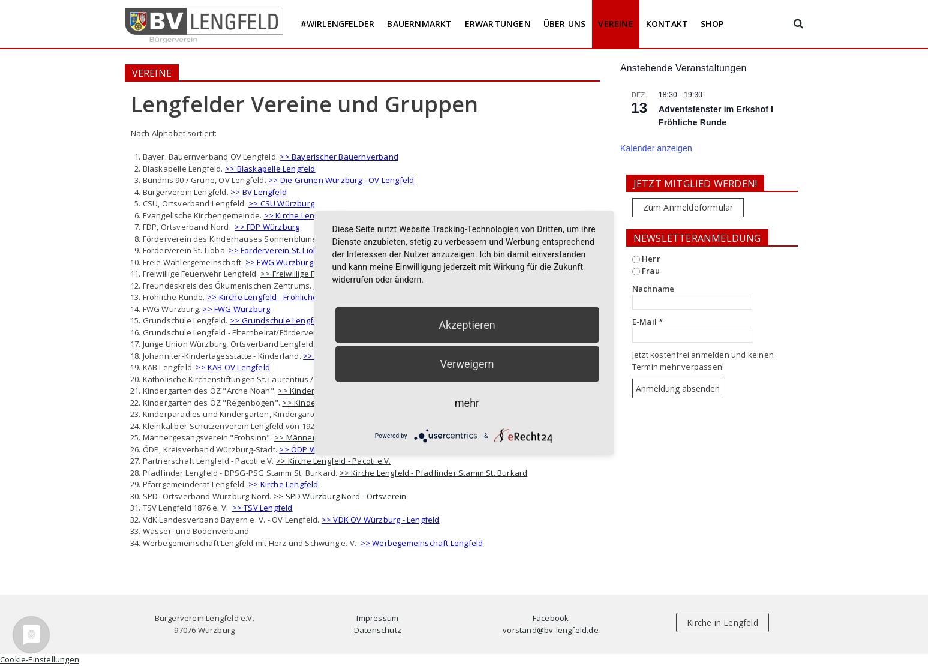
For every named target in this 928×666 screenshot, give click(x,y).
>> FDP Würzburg (267, 226)
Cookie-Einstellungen (39, 659)
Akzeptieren (467, 325)
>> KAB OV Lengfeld (233, 367)
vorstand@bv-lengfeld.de (551, 630)
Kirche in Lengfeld (722, 622)
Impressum (377, 618)
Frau (646, 270)
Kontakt (667, 23)
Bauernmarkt (419, 23)
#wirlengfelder (338, 23)
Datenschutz (377, 630)
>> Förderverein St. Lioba (276, 250)
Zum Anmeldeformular (688, 207)
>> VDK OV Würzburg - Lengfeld (381, 519)
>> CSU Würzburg (281, 203)
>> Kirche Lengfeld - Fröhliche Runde (275, 297)
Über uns (564, 23)
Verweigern (467, 364)
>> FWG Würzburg (279, 262)
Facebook (551, 618)
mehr (467, 403)
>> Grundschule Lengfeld (277, 320)
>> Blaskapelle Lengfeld (270, 168)
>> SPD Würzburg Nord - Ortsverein (340, 496)
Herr (646, 258)
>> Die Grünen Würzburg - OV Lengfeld (341, 180)
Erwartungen (498, 23)
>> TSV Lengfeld (262, 507)
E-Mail (647, 321)
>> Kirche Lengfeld (283, 484)
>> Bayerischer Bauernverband (339, 156)
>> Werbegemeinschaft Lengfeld (422, 543)
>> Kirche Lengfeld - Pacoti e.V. (333, 460)
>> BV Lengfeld (258, 192)
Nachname (653, 288)
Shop (712, 23)
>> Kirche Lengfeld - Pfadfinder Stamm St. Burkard (434, 472)
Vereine (615, 23)
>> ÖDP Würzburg (312, 449)
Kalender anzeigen (656, 148)
